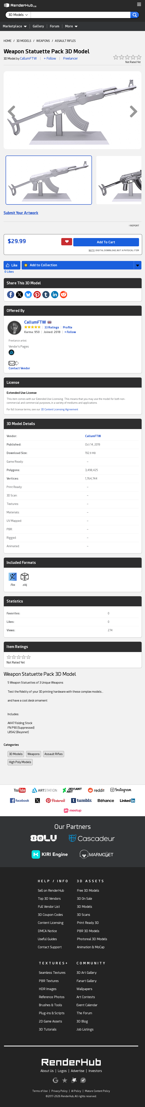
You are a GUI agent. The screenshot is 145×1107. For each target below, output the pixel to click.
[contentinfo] (19, 15)
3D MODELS (23, 40)
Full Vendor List (49, 907)
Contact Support (50, 947)
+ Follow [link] (70, 332)
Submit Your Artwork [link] (21, 213)
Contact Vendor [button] (19, 368)
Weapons (33, 754)
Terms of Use (40, 1091)
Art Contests (86, 997)
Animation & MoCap (91, 947)
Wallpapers (84, 989)
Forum (54, 26)
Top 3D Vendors (49, 899)
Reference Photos (51, 997)
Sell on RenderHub (51, 890)
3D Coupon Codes (50, 915)
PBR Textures (49, 981)
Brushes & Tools (50, 1005)
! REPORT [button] (134, 225)
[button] (139, 4)
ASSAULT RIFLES (65, 40)
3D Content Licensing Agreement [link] (59, 409)
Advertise (77, 1071)
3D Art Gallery (87, 973)
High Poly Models (20, 762)
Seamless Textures (52, 973)
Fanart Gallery (87, 981)
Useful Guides (47, 939)
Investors (95, 1071)
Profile (67, 327)
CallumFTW (28, 58)
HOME (7, 40)
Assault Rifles (53, 754)
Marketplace (15, 26)
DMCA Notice (47, 931)
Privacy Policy (59, 1091)
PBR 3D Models (88, 931)
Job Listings (85, 1029)
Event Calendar (87, 1005)
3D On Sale (84, 899)
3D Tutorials (47, 1029)
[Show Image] (49, 180)
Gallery (38, 26)
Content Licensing (50, 923)
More (71, 26)
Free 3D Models (88, 890)
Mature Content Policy (97, 1091)
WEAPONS (43, 40)
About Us (47, 1071)
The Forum (84, 1013)
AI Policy (76, 1091)
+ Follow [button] (50, 58)
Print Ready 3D (88, 923)
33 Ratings (51, 327)
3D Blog (82, 1021)
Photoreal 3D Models (92, 939)
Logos (62, 1071)
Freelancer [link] (70, 58)
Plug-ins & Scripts (51, 1013)
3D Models (16, 754)
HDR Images (47, 989)
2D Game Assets (50, 1021)
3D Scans (83, 915)
